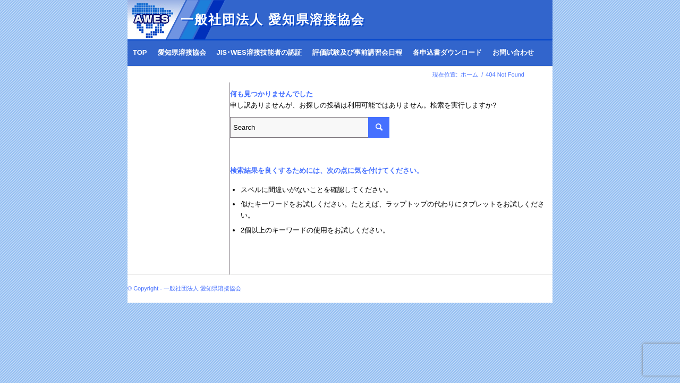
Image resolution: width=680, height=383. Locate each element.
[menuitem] (140, 52)
